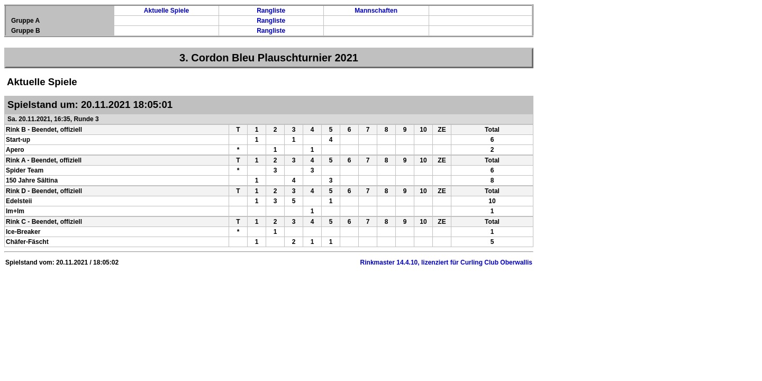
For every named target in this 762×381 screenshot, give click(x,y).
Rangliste (271, 10)
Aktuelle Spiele (166, 10)
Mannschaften (376, 10)
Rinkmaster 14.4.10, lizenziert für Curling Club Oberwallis (446, 262)
